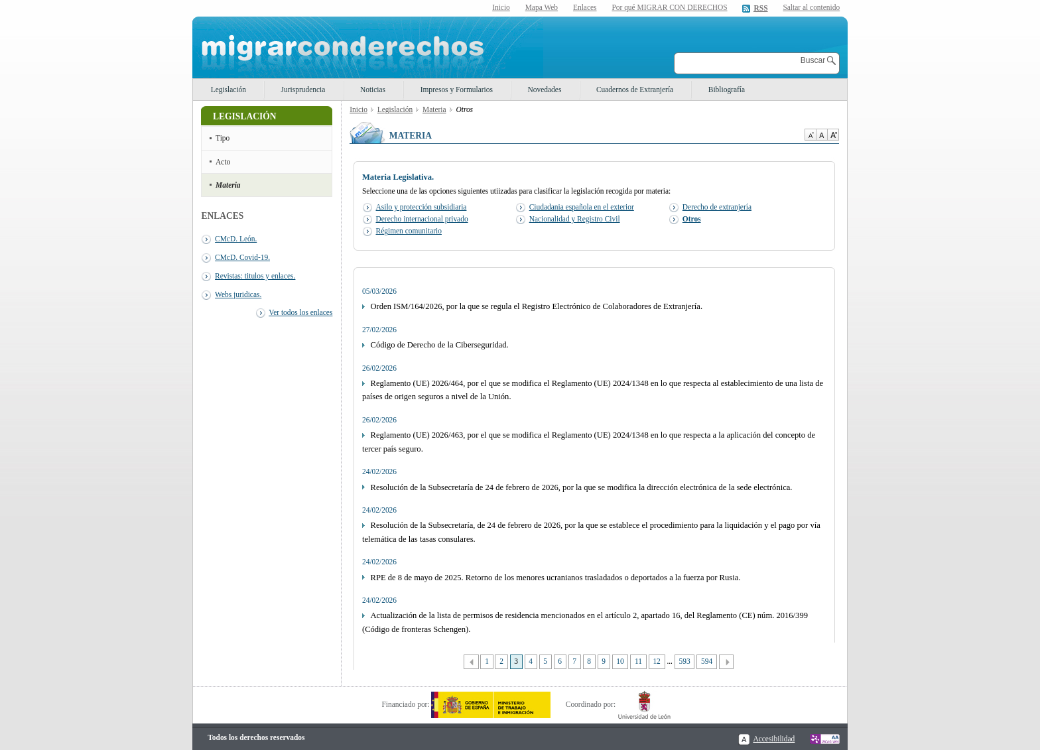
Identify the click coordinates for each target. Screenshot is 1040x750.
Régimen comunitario (409, 231)
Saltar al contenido (811, 7)
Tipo (222, 138)
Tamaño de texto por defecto (821, 135)
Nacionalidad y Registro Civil (574, 219)
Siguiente (726, 662)
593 (684, 661)
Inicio (501, 7)
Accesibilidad (774, 739)
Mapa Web (541, 7)
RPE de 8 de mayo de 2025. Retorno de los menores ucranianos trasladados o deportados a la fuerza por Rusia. (556, 577)
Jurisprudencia (303, 90)
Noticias (372, 90)
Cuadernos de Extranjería (634, 90)
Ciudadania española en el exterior (581, 207)
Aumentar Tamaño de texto (833, 135)
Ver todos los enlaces (300, 312)
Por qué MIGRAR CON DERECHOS (669, 7)
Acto (223, 162)
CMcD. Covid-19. (242, 257)
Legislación (228, 90)
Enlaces (585, 7)
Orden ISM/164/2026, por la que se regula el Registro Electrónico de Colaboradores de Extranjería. (537, 306)
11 (638, 661)
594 (706, 661)
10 (619, 661)
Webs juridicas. (238, 294)
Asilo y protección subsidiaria (421, 207)
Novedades (545, 90)
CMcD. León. (236, 239)
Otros (691, 219)
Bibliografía (726, 90)
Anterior (471, 662)
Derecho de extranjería (716, 207)
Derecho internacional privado (422, 219)
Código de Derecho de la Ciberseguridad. (440, 344)
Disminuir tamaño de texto (810, 135)
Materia (228, 185)
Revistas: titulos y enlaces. (255, 276)
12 (656, 661)
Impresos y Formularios (457, 90)
